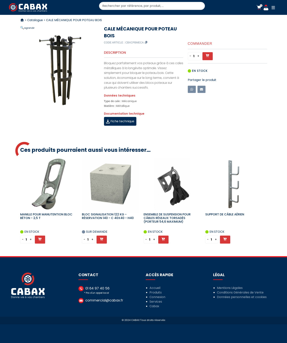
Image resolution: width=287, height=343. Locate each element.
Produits (156, 292)
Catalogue (35, 20)
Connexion (157, 297)
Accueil (155, 288)
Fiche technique (120, 121)
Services (156, 301)
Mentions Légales (230, 288)
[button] (259, 7)
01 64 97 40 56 (97, 288)
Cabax (154, 306)
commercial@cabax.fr (104, 300)
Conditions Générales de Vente (240, 292)
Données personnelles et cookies (242, 297)
